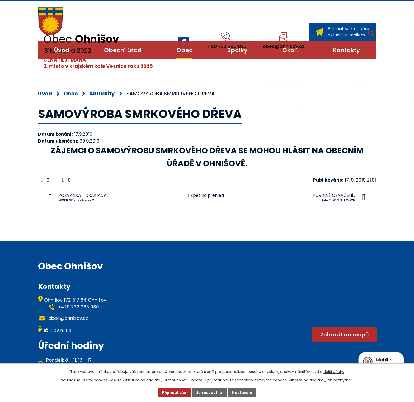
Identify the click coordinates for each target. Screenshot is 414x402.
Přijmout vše (174, 392)
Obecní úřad (123, 50)
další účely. (333, 371)
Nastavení (242, 392)
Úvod (61, 50)
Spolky (237, 50)
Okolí (290, 50)
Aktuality (102, 93)
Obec (184, 50)
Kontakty (346, 50)
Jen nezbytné (209, 392)
